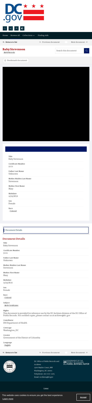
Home (5, 35)
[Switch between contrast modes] (22, 28)
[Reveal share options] (11, 28)
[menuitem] (45, 388)
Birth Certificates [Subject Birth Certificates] (11, 306)
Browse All (15, 35)
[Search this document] (69, 50)
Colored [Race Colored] (13, 211)
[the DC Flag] (24, 13)
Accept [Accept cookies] (83, 397)
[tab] (46, 149)
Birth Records (9, 52)
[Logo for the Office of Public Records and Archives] (9, 366)
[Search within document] (86, 50)
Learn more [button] (8, 399)
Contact (45, 388)
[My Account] (16, 28)
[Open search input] (5, 28)
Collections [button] (29, 35)
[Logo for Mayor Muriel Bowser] (76, 362)
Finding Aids (43, 35)
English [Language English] (7, 345)
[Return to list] (14, 42)
